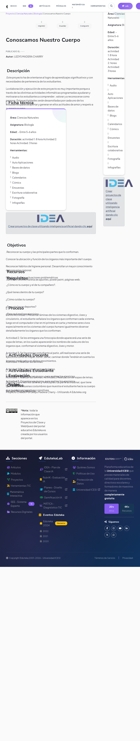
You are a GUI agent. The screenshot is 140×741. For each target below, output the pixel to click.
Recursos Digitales (20, 524)
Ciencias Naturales (24, 13)
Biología (38, 13)
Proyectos (15, 492)
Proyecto (10, 13)
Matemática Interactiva (15, 506)
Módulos (14, 485)
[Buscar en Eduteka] (111, 6)
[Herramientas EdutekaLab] (125, 6)
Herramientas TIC (19, 498)
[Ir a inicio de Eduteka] (5, 6)
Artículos (14, 479)
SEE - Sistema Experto (20, 516)
